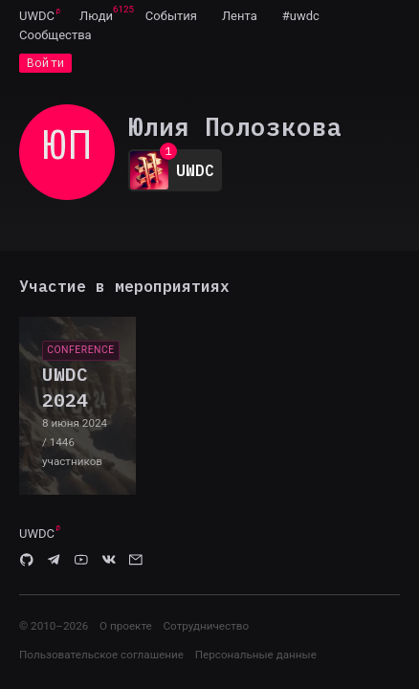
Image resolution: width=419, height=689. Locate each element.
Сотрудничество (206, 626)
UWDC (37, 16)
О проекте (125, 626)
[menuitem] (37, 15)
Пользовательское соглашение (101, 654)
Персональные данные (256, 654)
